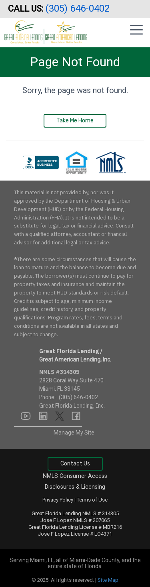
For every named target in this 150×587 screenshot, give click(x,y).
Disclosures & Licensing (75, 486)
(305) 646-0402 (78, 8)
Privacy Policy (57, 500)
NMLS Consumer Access (75, 476)
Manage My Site (74, 432)
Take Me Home (75, 120)
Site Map (108, 580)
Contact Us (75, 463)
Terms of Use (92, 500)
